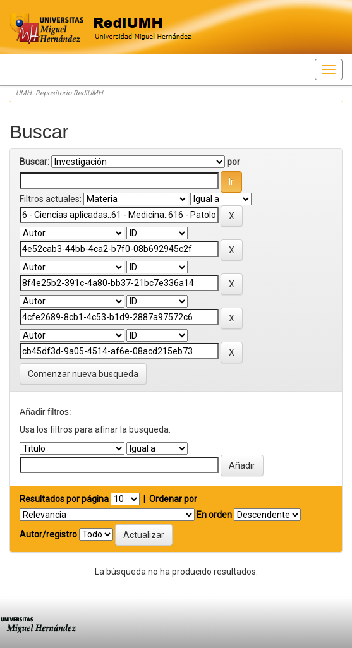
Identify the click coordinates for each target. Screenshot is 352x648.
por (233, 162)
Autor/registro (48, 534)
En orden (214, 515)
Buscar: (34, 162)
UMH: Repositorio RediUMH (59, 93)
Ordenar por (173, 499)
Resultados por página (64, 499)
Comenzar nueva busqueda (83, 374)
